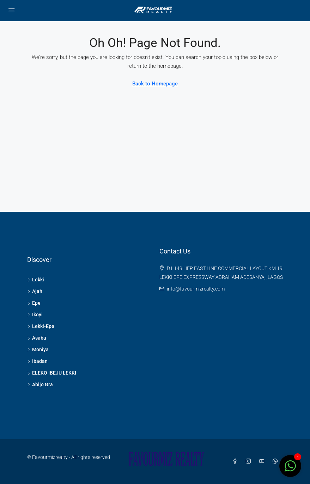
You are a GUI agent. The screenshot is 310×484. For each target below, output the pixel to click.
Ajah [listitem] (34, 291)
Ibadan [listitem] (37, 361)
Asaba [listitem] (36, 338)
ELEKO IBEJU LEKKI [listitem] (51, 373)
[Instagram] (250, 461)
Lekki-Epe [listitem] (40, 326)
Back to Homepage (155, 83)
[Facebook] (236, 461)
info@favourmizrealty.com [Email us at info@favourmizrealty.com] (196, 289)
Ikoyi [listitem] (35, 314)
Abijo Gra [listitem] (40, 384)
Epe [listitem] (34, 303)
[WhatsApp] (276, 461)
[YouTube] (263, 461)
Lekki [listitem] (35, 279)
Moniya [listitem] (38, 349)
